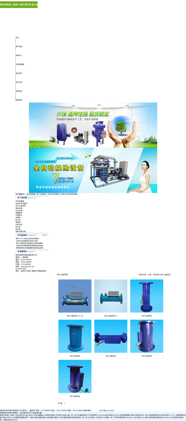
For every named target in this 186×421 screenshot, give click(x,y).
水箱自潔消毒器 (53, 194)
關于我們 (19, 46)
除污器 (18, 227)
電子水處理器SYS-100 (75, 316)
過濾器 (18, 222)
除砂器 (18, 229)
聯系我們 (19, 100)
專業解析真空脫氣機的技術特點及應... (30, 248)
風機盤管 (19, 213)
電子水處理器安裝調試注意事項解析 (29, 243)
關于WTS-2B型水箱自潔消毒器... (28, 239)
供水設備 (19, 210)
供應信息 (19, 91)
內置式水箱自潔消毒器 (69, 194)
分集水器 (19, 224)
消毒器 (18, 217)
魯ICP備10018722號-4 (107, 410)
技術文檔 (19, 82)
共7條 (60, 403)
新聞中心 (19, 55)
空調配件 (19, 215)
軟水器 (18, 220)
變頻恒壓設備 (21, 231)
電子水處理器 (41, 194)
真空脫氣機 (20, 64)
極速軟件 (96, 410)
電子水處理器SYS (110, 316)
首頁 (17, 38)
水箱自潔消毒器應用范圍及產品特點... (30, 245)
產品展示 (19, 73)
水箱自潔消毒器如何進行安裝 (27, 241)
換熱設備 (19, 208)
